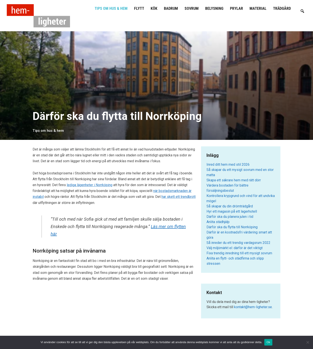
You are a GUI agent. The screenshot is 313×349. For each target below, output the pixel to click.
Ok (268, 342)
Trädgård (282, 8)
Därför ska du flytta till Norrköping (232, 227)
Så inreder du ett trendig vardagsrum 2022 (238, 243)
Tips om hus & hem (111, 8)
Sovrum (192, 8)
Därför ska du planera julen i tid (229, 217)
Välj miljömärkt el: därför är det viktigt (234, 248)
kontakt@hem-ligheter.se (253, 307)
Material (258, 8)
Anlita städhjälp (218, 222)
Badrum (171, 8)
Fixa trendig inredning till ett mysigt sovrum (239, 253)
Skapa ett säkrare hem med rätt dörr (233, 180)
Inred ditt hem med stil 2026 (228, 164)
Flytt (139, 8)
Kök (154, 8)
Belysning (214, 8)
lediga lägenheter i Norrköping (89, 185)
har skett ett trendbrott (178, 197)
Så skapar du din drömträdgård (229, 206)
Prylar (236, 8)
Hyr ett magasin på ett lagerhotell (231, 211)
